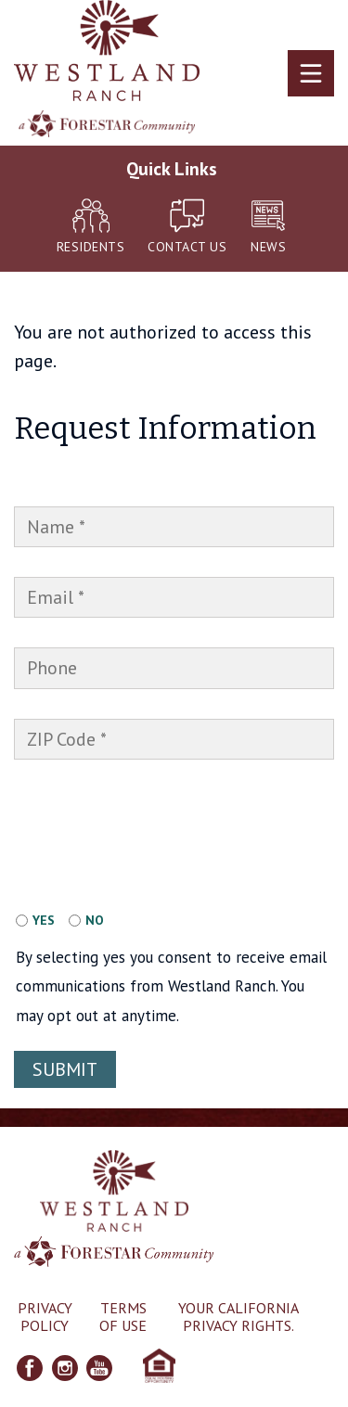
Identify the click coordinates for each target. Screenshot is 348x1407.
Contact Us (187, 226)
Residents (91, 226)
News (268, 226)
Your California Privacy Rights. (238, 1316)
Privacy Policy (45, 1316)
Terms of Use (123, 1316)
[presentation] (143, 806)
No (94, 920)
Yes (43, 920)
